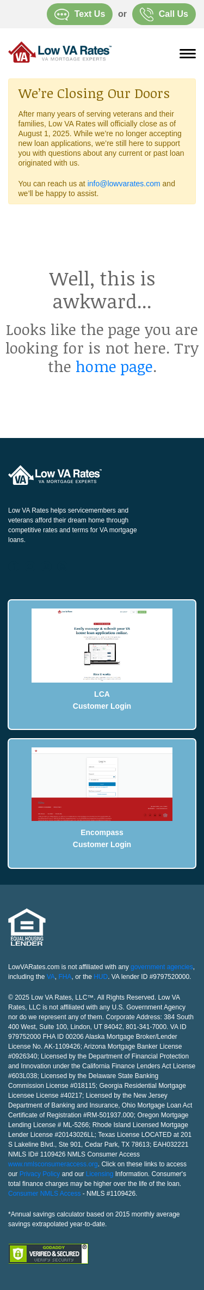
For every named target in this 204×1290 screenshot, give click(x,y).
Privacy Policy (40, 1174)
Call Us (164, 14)
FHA (65, 977)
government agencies (162, 967)
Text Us (80, 15)
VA (51, 977)
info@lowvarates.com (124, 183)
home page (114, 366)
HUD (101, 977)
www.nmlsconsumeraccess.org (53, 1164)
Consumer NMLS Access (44, 1193)
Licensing (100, 1174)
